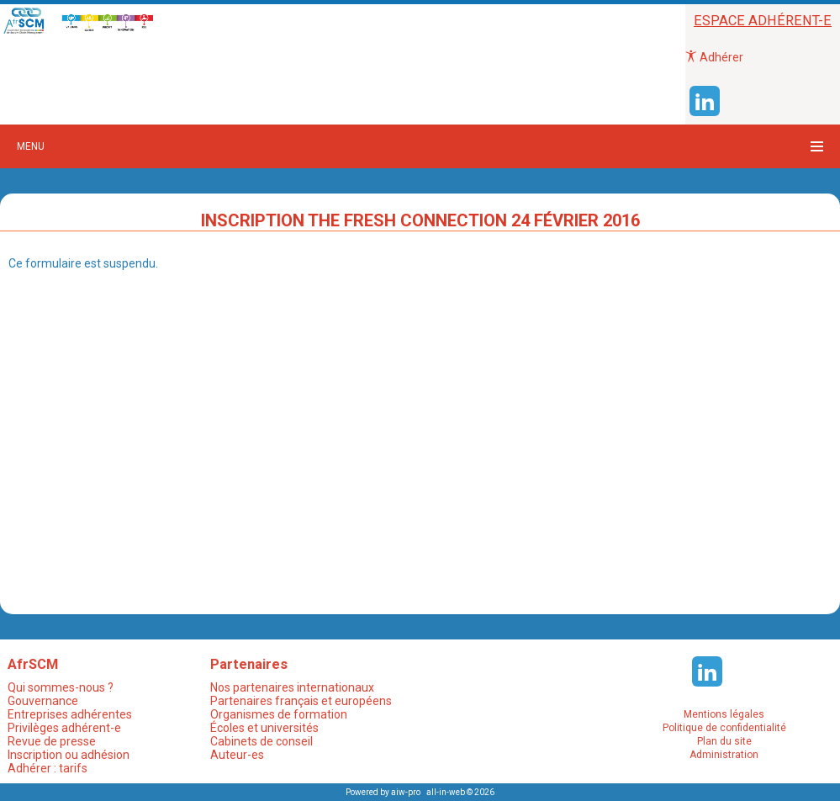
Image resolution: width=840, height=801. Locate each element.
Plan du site (724, 741)
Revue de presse (52, 741)
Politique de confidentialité (724, 728)
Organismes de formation (278, 714)
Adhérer (714, 57)
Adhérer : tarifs (47, 768)
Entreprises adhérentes (70, 714)
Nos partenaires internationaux (292, 687)
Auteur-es (237, 754)
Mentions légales (724, 714)
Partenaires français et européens (301, 701)
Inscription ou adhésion (68, 754)
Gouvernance (43, 701)
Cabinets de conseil (261, 741)
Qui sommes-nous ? (61, 687)
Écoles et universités (264, 728)
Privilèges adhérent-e (64, 728)
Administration (723, 755)
